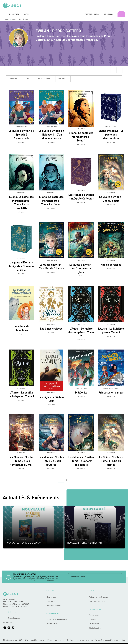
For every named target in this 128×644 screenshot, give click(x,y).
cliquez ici (50, 580)
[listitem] (5, 628)
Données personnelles (56, 640)
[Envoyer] (119, 577)
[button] (14, 79)
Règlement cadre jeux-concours (80, 640)
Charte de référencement (35, 640)
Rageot (14, 19)
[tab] (5, 14)
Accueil (7, 19)
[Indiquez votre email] (92, 576)
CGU (21, 640)
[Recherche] (122, 6)
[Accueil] (13, 5)
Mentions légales (10, 640)
